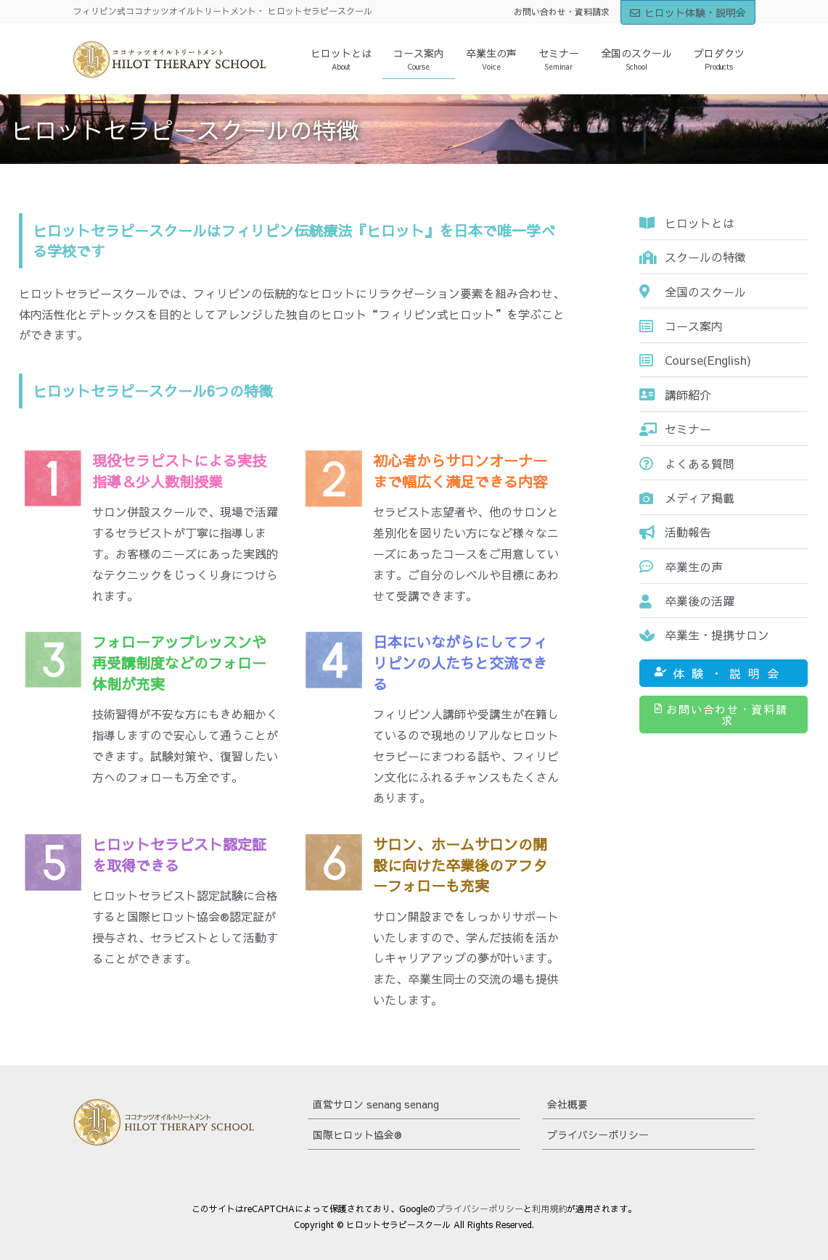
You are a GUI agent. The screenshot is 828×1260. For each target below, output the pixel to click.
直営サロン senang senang (376, 1104)
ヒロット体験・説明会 (688, 12)
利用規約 (549, 1208)
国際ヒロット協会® (357, 1134)
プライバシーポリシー (598, 1134)
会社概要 (567, 1104)
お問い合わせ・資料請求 (562, 11)
